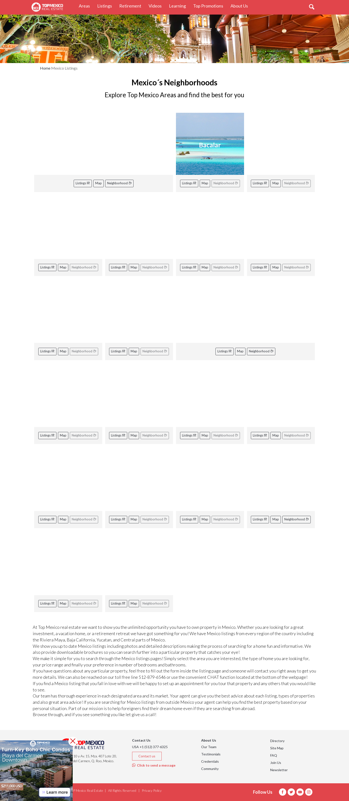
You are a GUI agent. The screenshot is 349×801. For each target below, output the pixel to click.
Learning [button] (179, 5)
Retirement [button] (132, 5)
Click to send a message (153, 765)
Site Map (277, 748)
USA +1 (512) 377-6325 (150, 747)
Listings (83, 183)
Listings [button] (106, 5)
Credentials (210, 761)
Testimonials (211, 754)
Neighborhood (119, 183)
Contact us (146, 756)
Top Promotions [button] (210, 5)
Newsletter (279, 770)
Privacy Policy (152, 790)
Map (98, 183)
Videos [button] (157, 5)
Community (210, 769)
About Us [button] (241, 5)
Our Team (208, 747)
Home (45, 68)
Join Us (275, 763)
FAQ (273, 755)
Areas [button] (86, 5)
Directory (277, 741)
